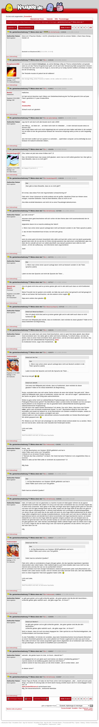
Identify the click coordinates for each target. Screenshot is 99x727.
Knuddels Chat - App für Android (23, 722)
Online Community (91, 722)
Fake (23, 102)
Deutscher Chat (6, 722)
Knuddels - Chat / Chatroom (80, 708)
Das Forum (24, 22)
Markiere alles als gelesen (14, 709)
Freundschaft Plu (68, 722)
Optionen (12, 28)
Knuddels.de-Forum (13, 22)
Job (58, 724)
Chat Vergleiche (43, 724)
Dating (83, 722)
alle (90, 27)
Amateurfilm (26, 106)
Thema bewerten (26, 28)
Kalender (50, 19)
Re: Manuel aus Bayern (50, 306)
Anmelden (27, 16)
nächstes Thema (41, 699)
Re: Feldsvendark (49, 444)
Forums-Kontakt (66, 708)
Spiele (77, 722)
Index (28, 699)
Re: (45, 60)
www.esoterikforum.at (30, 686)
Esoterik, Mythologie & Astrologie (46, 22)
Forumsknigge (64, 19)
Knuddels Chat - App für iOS (42, 722)
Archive (31, 22)
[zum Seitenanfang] (11, 56)
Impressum (52, 724)
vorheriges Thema (15, 699)
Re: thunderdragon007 (50, 178)
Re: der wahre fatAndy (50, 118)
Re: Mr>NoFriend (54, 32)
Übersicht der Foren (37, 19)
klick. (57, 340)
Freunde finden (57, 722)
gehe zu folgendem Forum (49, 705)
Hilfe (56, 19)
